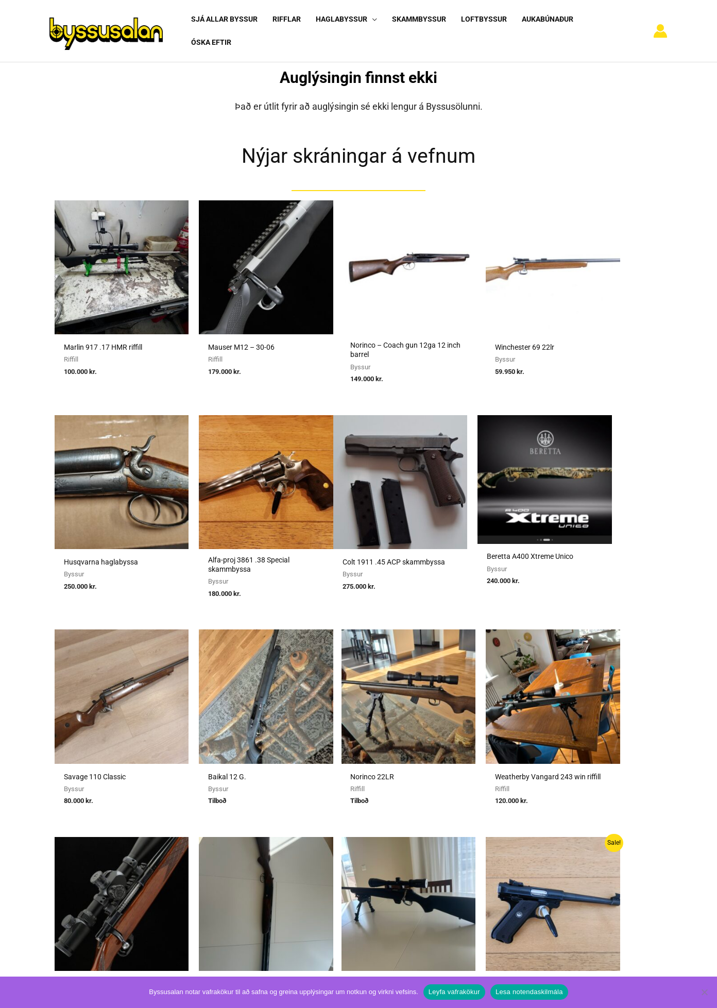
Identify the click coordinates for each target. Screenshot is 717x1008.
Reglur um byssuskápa (310, 840)
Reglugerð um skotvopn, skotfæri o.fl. (336, 826)
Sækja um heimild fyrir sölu (319, 797)
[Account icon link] (660, 27)
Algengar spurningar (520, 797)
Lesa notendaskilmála (529, 992)
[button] (369, 26)
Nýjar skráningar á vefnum (358, 146)
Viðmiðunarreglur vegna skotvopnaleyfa (339, 855)
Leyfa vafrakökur (454, 992)
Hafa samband (511, 840)
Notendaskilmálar (516, 783)
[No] (704, 992)
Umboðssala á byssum (310, 812)
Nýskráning (505, 812)
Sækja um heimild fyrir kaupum (325, 783)
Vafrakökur (505, 826)
